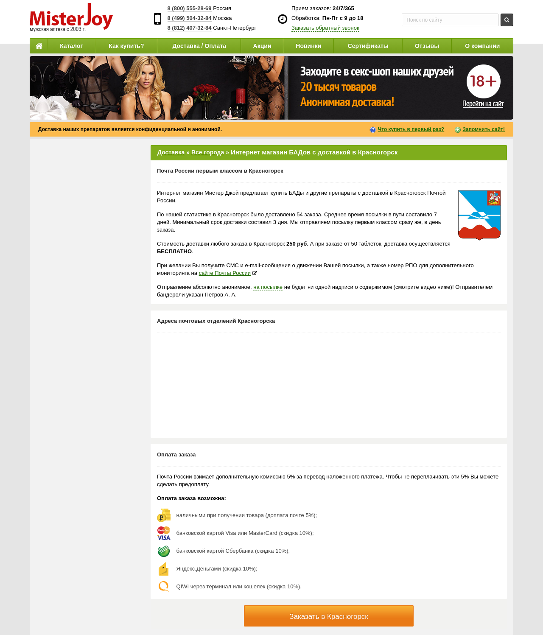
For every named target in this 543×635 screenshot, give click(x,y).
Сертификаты (368, 45)
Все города (207, 152)
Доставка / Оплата (199, 45)
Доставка (171, 152)
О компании (482, 45)
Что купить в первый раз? (411, 129)
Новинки (308, 45)
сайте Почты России (225, 273)
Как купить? (126, 45)
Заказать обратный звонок (325, 28)
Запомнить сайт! (484, 129)
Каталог (71, 45)
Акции (262, 45)
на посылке (268, 287)
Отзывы (427, 45)
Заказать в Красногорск (328, 617)
